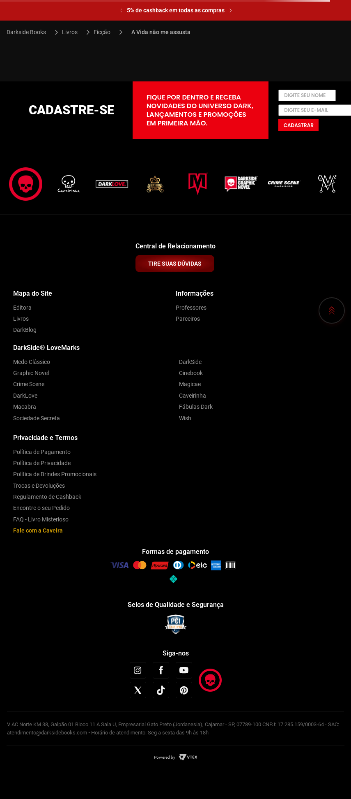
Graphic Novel (31, 373)
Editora (22, 307)
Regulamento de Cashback (47, 496)
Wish (185, 418)
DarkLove (25, 395)
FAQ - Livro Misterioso (41, 519)
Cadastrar (299, 125)
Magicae (190, 384)
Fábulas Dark (196, 406)
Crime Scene (28, 384)
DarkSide (190, 362)
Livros (70, 32)
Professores (191, 307)
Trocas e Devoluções (39, 485)
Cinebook (191, 373)
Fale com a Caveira (38, 530)
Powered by (164, 757)
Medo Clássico (31, 362)
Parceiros (188, 318)
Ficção (102, 32)
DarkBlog (25, 330)
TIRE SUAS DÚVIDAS (175, 263)
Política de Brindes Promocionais (54, 474)
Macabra (24, 406)
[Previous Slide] (121, 10)
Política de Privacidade (42, 463)
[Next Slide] (230, 10)
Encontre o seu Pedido (41, 508)
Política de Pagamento (42, 452)
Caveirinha (192, 395)
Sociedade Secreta (36, 418)
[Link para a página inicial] (30, 32)
